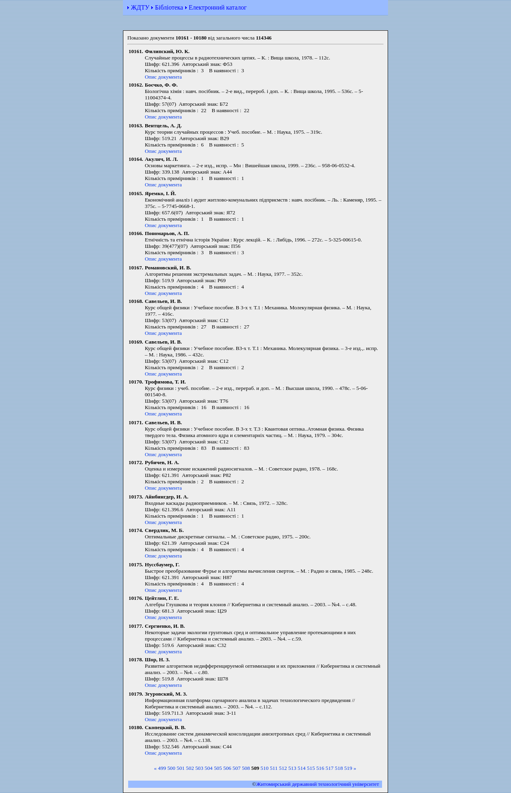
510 (265, 768)
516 (320, 768)
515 (311, 768)
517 (330, 768)
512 (283, 768)
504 (209, 768)
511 (274, 768)
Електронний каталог (218, 7)
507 (237, 768)
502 (190, 768)
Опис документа (163, 77)
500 (171, 768)
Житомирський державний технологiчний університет (317, 784)
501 (181, 768)
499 (162, 768)
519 (348, 768)
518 (339, 768)
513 (292, 768)
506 (227, 768)
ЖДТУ (140, 7)
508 (246, 768)
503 (199, 768)
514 (301, 768)
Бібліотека (169, 7)
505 (218, 768)
